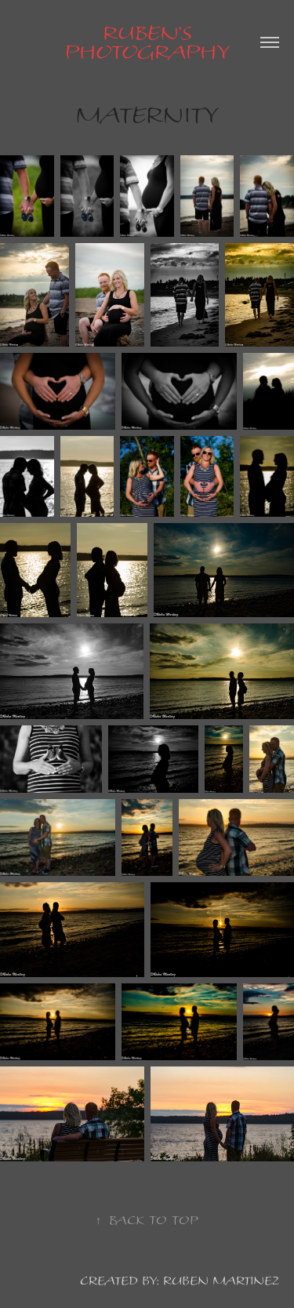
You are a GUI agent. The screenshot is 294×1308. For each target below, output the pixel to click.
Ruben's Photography (147, 42)
